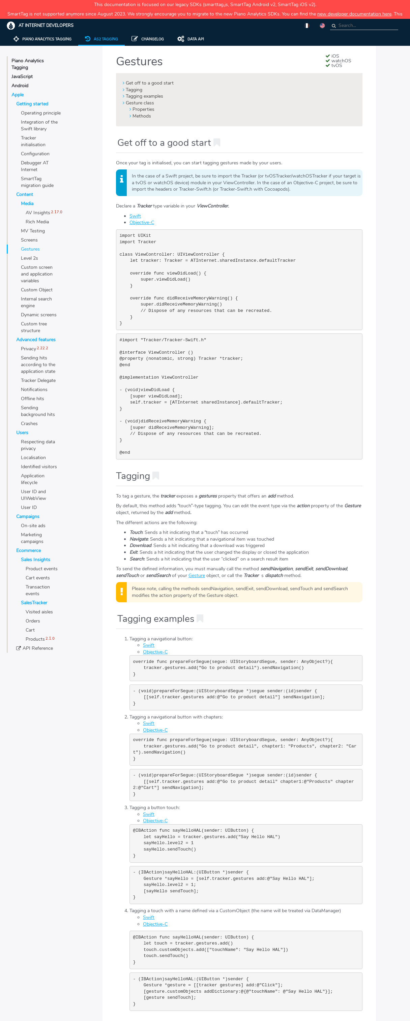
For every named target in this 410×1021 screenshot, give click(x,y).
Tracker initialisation (33, 141)
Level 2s (29, 258)
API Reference (38, 648)
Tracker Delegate (38, 380)
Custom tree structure (34, 327)
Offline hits (32, 398)
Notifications (34, 389)
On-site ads (33, 525)
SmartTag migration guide (37, 182)
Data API (190, 39)
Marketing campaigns (32, 538)
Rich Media (37, 222)
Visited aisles (39, 612)
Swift (135, 216)
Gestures (30, 249)
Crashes (29, 423)
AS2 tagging (101, 39)
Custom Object (37, 290)
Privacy (28, 349)
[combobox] (364, 26)
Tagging (134, 90)
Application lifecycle (33, 479)
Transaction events (38, 590)
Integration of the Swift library (39, 125)
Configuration (35, 154)
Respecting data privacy (38, 445)
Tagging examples (144, 96)
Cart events (38, 578)
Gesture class (140, 103)
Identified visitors (39, 467)
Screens (29, 240)
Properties (143, 109)
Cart (30, 630)
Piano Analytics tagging (42, 39)
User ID (29, 507)
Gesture (196, 575)
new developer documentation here (354, 14)
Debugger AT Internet (35, 166)
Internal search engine (36, 302)
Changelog (147, 39)
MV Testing (33, 231)
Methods (142, 116)
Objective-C (141, 222)
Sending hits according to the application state (38, 365)
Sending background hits (38, 411)
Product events (42, 569)
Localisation (33, 457)
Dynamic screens (39, 315)
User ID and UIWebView (33, 495)
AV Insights (38, 213)
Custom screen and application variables (37, 274)
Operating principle (41, 113)
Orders (33, 621)
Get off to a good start (150, 83)
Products (35, 639)
